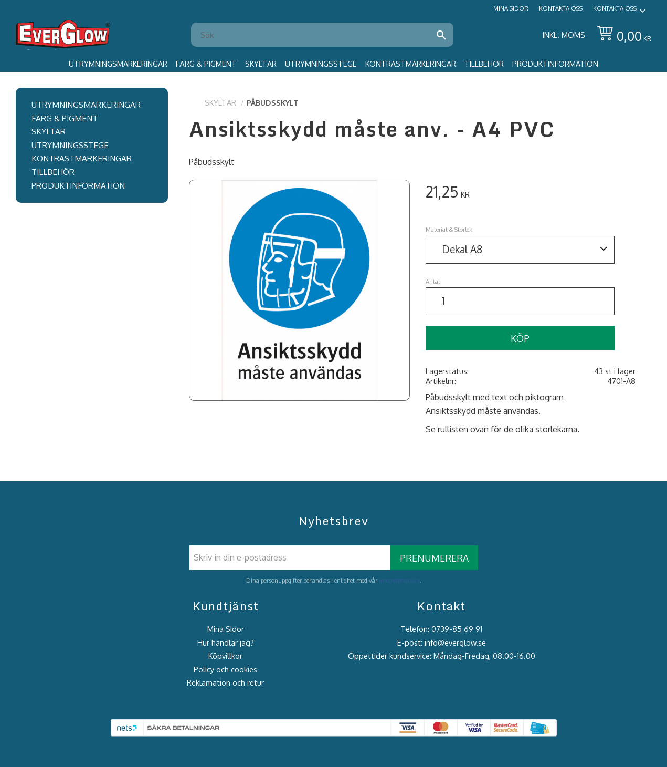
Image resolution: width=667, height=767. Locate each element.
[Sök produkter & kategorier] (315, 35)
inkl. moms (564, 34)
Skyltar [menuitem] (261, 63)
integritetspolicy (399, 580)
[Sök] (441, 35)
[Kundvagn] (622, 35)
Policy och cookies (225, 669)
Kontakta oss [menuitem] (561, 8)
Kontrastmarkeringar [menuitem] (410, 63)
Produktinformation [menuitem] (555, 63)
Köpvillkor (225, 655)
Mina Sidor (225, 629)
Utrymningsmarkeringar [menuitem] (118, 63)
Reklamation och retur (225, 682)
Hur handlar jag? (225, 642)
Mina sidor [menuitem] (510, 8)
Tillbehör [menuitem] (484, 63)
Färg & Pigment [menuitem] (206, 63)
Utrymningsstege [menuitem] (321, 63)
